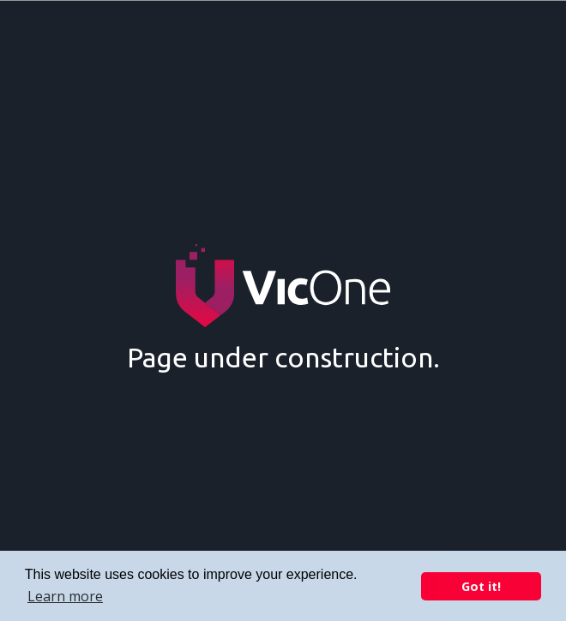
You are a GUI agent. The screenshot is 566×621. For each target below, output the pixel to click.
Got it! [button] (481, 586)
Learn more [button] (65, 596)
